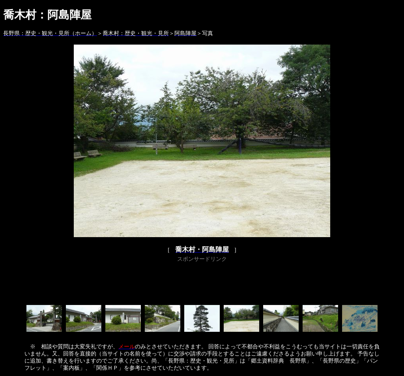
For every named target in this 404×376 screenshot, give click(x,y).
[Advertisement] (202, 282)
